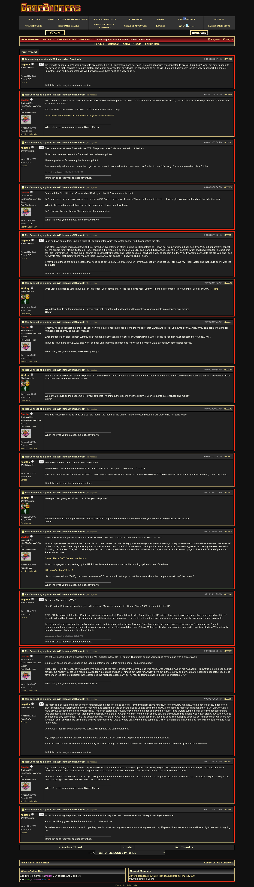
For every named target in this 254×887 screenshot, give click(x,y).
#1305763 (228, 283)
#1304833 (228, 59)
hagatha (25, 64)
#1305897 (228, 699)
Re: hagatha (91, 95)
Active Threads (132, 44)
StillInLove (183, 876)
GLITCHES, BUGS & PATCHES (73, 39)
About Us (219, 19)
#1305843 (228, 594)
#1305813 (228, 457)
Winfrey (25, 288)
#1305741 (228, 142)
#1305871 (228, 651)
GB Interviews (135, 19)
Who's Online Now (32, 871)
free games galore (68, 26)
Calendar (113, 44)
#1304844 (228, 95)
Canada (24, 82)
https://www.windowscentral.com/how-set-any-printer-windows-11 (79, 115)
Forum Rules (27, 863)
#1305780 (228, 370)
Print (215, 288)
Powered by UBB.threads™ (127, 885)
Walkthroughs (33, 26)
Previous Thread (70, 847)
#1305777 (228, 322)
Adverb (133, 876)
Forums (47, 39)
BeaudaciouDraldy (148, 876)
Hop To (92, 853)
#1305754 (228, 235)
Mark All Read (42, 863)
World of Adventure (135, 26)
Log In (227, 39)
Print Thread (29, 52)
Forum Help (152, 44)
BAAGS (160, 19)
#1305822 (228, 492)
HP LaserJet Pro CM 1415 (59, 570)
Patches (160, 26)
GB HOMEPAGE (30, 39)
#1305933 (228, 762)
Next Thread (184, 847)
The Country (26, 314)
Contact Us (209, 863)
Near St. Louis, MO (29, 134)
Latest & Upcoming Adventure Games (68, 19)
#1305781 (228, 409)
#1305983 (228, 809)
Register (213, 39)
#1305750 (228, 187)
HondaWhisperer (168, 876)
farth (192, 876)
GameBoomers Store (219, 26)
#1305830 (228, 531)
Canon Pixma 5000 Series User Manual (66, 558)
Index (127, 847)
